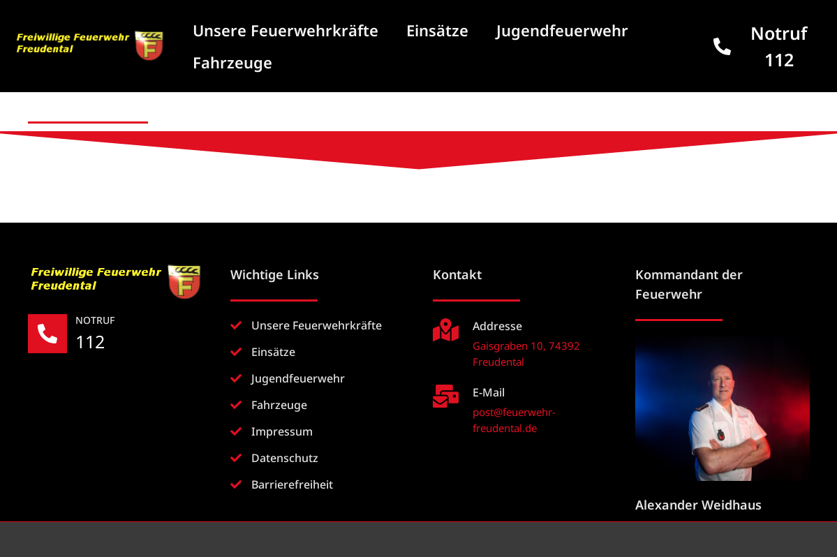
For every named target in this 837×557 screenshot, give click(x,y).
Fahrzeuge (232, 62)
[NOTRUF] (47, 333)
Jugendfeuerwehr (562, 30)
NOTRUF (94, 320)
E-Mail (489, 392)
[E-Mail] (446, 396)
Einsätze (437, 30)
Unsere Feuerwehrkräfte (285, 30)
